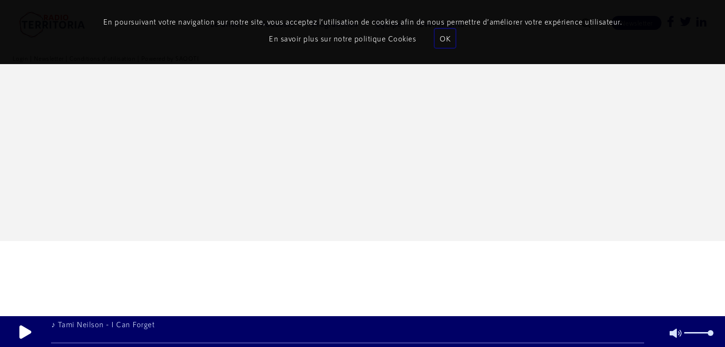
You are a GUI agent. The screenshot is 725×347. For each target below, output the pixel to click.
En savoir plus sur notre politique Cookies (342, 38)
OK (445, 38)
